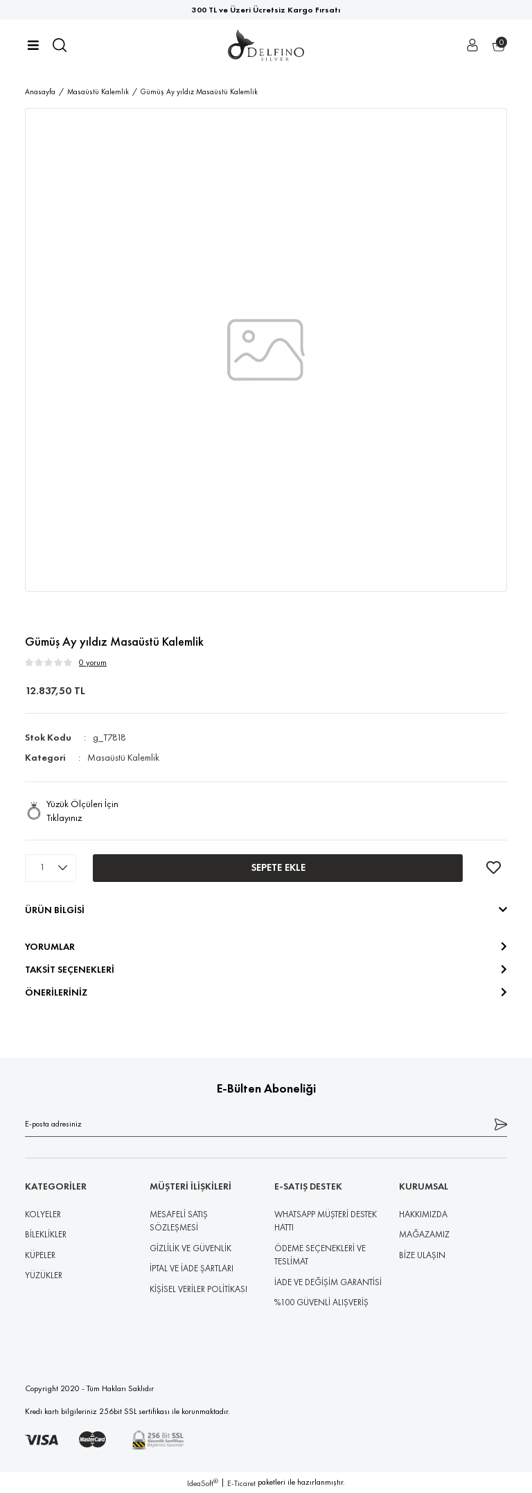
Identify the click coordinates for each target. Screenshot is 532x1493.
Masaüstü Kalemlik (123, 757)
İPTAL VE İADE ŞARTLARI (191, 1268)
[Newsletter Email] (266, 1124)
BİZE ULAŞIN (422, 1255)
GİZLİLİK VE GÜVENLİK (190, 1248)
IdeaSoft (202, 1483)
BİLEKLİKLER (45, 1234)
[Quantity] (50, 868)
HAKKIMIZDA (423, 1214)
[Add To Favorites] (493, 868)
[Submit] (501, 1124)
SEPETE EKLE (278, 867)
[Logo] (266, 45)
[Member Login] (472, 45)
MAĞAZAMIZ (424, 1234)
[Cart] (498, 45)
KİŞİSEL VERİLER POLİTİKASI (198, 1289)
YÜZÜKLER (43, 1275)
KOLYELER (43, 1214)
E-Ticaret (241, 1483)
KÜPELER (40, 1255)
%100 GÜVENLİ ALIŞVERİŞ (321, 1302)
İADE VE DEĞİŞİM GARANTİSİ (328, 1282)
